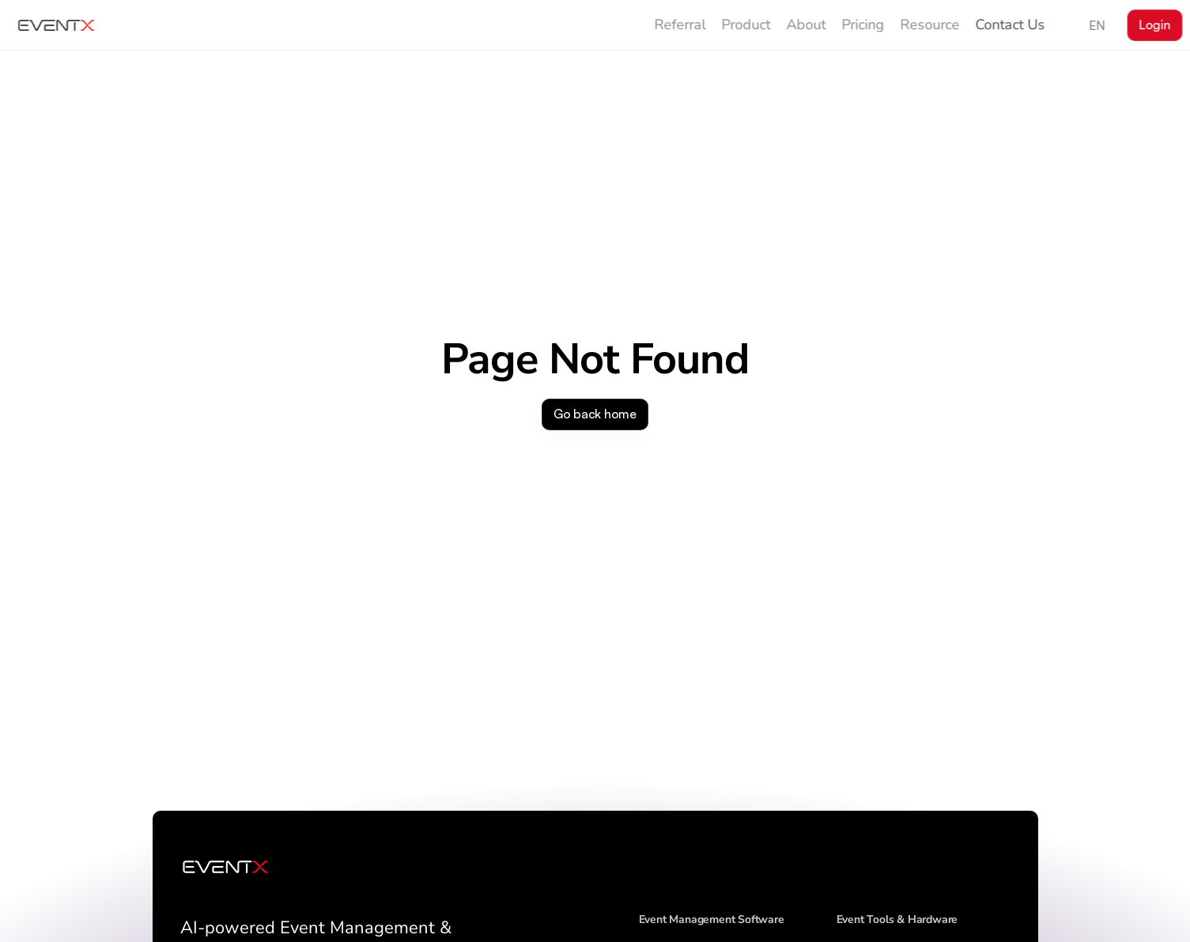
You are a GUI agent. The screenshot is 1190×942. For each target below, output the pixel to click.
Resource (930, 24)
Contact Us (1010, 24)
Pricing (863, 24)
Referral (680, 24)
